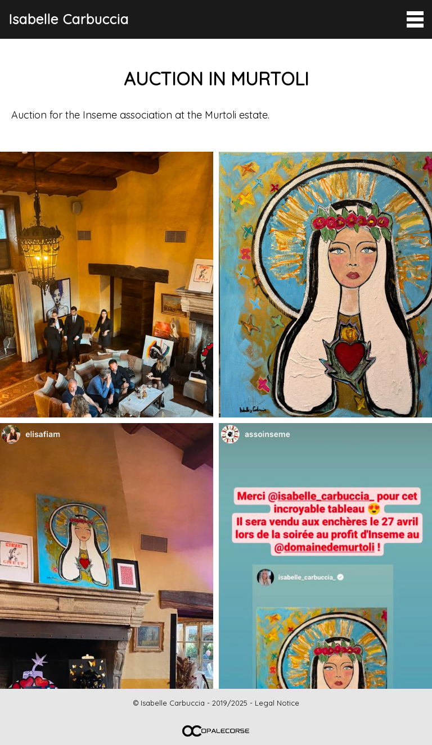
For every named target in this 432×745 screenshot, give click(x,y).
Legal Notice (277, 702)
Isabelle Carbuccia (68, 19)
